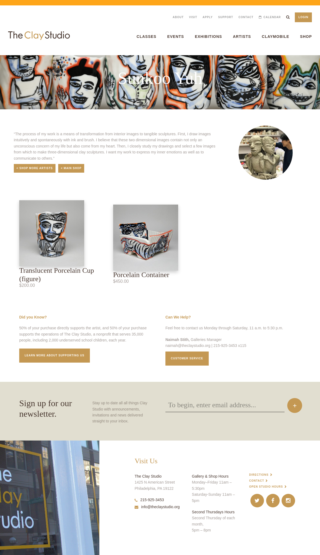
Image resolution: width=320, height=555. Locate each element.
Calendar (272, 17)
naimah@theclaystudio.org (187, 345)
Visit (193, 17)
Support (225, 17)
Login (303, 17)
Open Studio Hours (266, 486)
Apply (208, 17)
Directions (259, 474)
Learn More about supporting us (54, 355)
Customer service (187, 358)
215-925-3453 (149, 500)
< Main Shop (71, 168)
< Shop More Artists (35, 168)
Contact (246, 17)
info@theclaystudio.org (157, 507)
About (178, 17)
